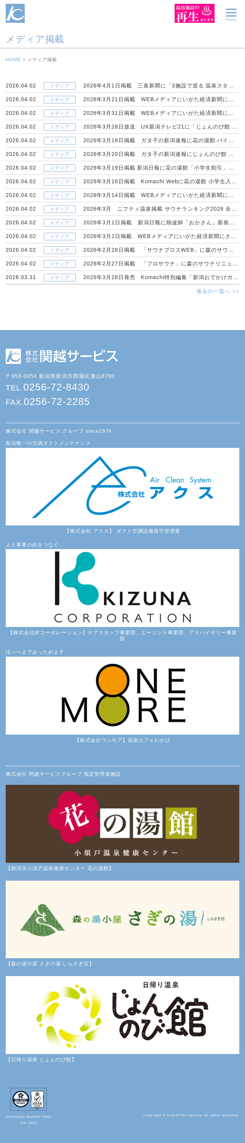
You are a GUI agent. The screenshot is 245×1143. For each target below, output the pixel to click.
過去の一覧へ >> (217, 291)
